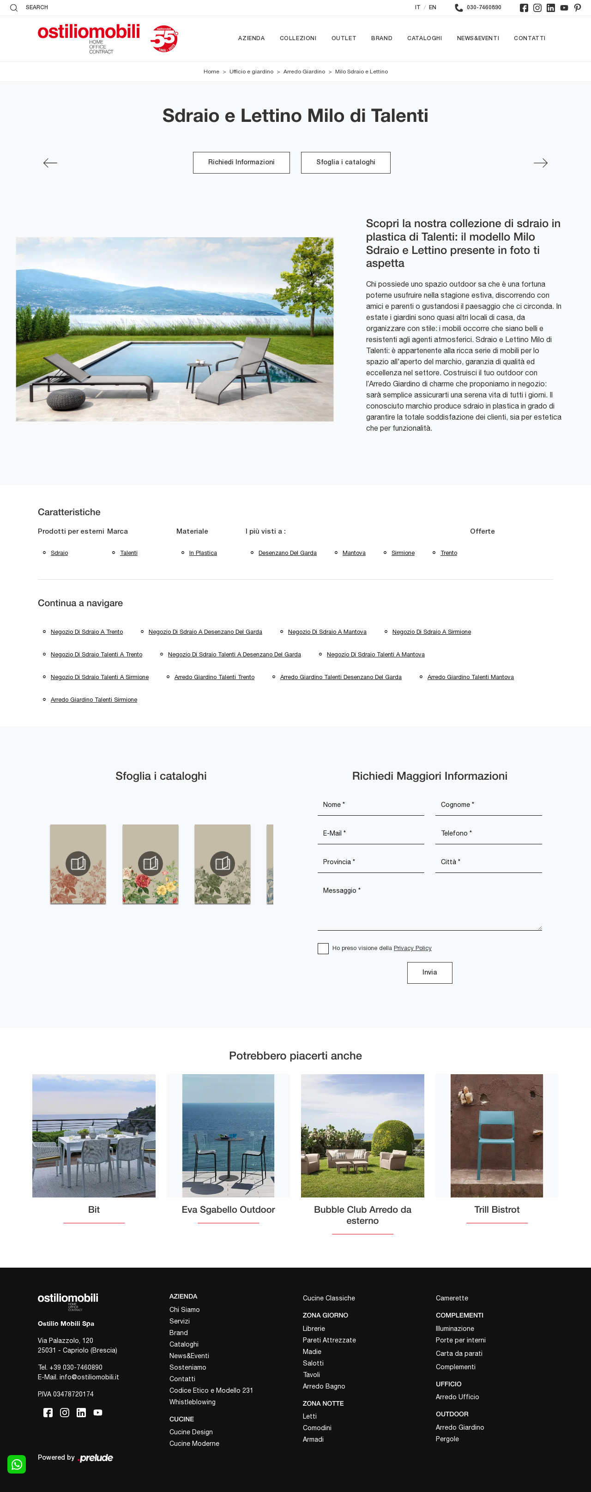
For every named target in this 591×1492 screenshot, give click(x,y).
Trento (448, 552)
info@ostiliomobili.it (89, 1377)
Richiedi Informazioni (241, 163)
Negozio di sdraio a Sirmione (431, 631)
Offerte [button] (482, 532)
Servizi (179, 1321)
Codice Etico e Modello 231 (211, 1390)
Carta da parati (459, 1353)
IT (418, 7)
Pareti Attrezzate (329, 1340)
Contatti (530, 38)
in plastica (203, 552)
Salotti (313, 1363)
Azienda (251, 38)
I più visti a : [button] (266, 532)
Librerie (314, 1328)
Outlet (344, 38)
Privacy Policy (413, 948)
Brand (381, 38)
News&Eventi (478, 38)
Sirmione (403, 552)
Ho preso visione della (382, 948)
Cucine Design (191, 1432)
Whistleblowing (192, 1402)
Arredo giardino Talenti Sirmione (94, 699)
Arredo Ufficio (457, 1397)
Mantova (354, 552)
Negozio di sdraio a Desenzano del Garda (205, 631)
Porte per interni (461, 1340)
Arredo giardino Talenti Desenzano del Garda (341, 677)
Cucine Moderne (194, 1443)
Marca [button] (117, 532)
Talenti (129, 552)
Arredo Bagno (324, 1386)
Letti (310, 1416)
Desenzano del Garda (288, 552)
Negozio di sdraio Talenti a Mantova (376, 654)
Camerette (452, 1298)
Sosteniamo (187, 1367)
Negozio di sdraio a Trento (87, 631)
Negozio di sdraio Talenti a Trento (96, 654)
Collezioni (298, 38)
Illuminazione (455, 1328)
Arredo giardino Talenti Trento (214, 677)
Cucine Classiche (329, 1298)
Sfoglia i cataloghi (345, 163)
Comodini (317, 1428)
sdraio (59, 552)
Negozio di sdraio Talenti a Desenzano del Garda (234, 654)
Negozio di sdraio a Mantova (327, 631)
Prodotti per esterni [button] (71, 532)
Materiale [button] (192, 532)
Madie (312, 1351)
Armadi (313, 1439)
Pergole (447, 1439)
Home (211, 71)
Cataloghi (424, 38)
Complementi (456, 1367)
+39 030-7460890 (76, 1367)
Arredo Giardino (304, 71)
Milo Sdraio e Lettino (361, 71)
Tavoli (311, 1374)
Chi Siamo (184, 1309)
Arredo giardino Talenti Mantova (471, 677)
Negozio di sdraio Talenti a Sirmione (100, 677)
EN (432, 7)
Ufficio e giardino (251, 71)
